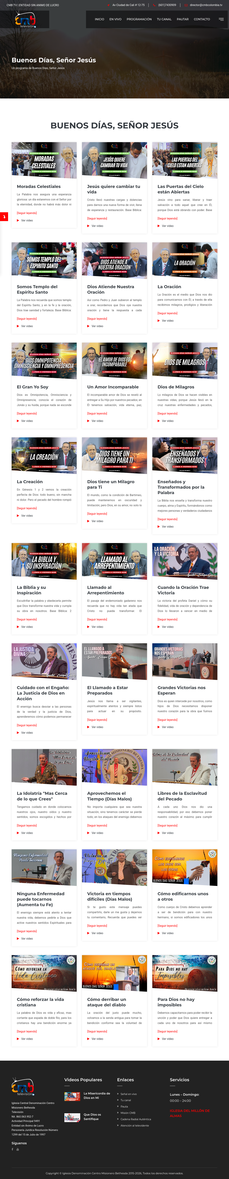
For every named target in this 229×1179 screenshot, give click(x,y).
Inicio (99, 19)
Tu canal (126, 1100)
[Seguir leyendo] (27, 213)
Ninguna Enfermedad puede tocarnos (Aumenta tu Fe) (41, 899)
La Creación (30, 481)
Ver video (27, 220)
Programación (139, 19)
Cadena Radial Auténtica (136, 1119)
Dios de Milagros (176, 386)
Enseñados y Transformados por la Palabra (181, 487)
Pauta (124, 1106)
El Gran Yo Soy (32, 386)
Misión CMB (128, 1113)
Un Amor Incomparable (113, 386)
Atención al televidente (135, 1125)
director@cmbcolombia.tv (206, 5)
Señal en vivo (129, 1094)
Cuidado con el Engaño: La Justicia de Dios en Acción (43, 693)
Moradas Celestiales (39, 186)
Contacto (202, 19)
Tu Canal (164, 19)
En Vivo (115, 19)
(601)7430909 (167, 5)
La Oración (169, 286)
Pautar (183, 19)
